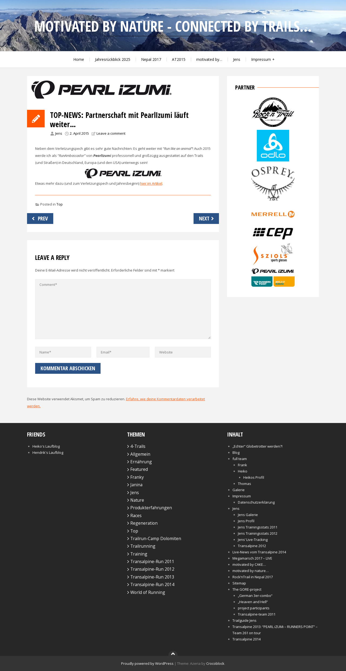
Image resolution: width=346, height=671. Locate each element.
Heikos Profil (253, 477)
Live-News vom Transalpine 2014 (259, 552)
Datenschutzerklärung (256, 502)
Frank (242, 464)
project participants (254, 608)
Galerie (238, 489)
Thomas (244, 483)
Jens (236, 59)
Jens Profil (246, 520)
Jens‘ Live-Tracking (253, 539)
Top (59, 204)
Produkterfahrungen (151, 508)
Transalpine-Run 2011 (152, 561)
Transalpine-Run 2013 (152, 577)
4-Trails (137, 446)
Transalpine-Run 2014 (152, 584)
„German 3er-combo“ (255, 595)
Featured (139, 469)
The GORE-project (246, 589)
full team (239, 458)
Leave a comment (111, 133)
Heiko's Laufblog (46, 446)
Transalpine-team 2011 (256, 614)
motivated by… (209, 59)
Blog (235, 452)
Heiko (242, 471)
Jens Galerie (248, 514)
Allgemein (140, 454)
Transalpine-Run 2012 (152, 569)
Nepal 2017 (151, 59)
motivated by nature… (250, 570)
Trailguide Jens (244, 620)
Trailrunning (142, 546)
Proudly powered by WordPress (147, 663)
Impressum (261, 59)
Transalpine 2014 (246, 639)
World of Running (147, 592)
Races (136, 515)
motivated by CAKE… (249, 564)
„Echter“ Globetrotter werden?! (257, 446)
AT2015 (178, 59)
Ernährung (141, 462)
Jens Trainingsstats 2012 (257, 533)
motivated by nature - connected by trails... (173, 26)
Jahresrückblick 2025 (112, 59)
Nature (137, 500)
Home (78, 59)
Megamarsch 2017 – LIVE (252, 558)
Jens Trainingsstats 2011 (257, 527)
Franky (137, 477)
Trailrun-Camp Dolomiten (155, 538)
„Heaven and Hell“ (253, 601)
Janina (136, 485)
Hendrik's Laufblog (47, 452)
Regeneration (144, 523)
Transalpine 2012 (252, 545)
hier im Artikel (151, 183)
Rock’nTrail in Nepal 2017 (252, 576)
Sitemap (239, 583)
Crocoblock (215, 663)
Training (138, 554)
